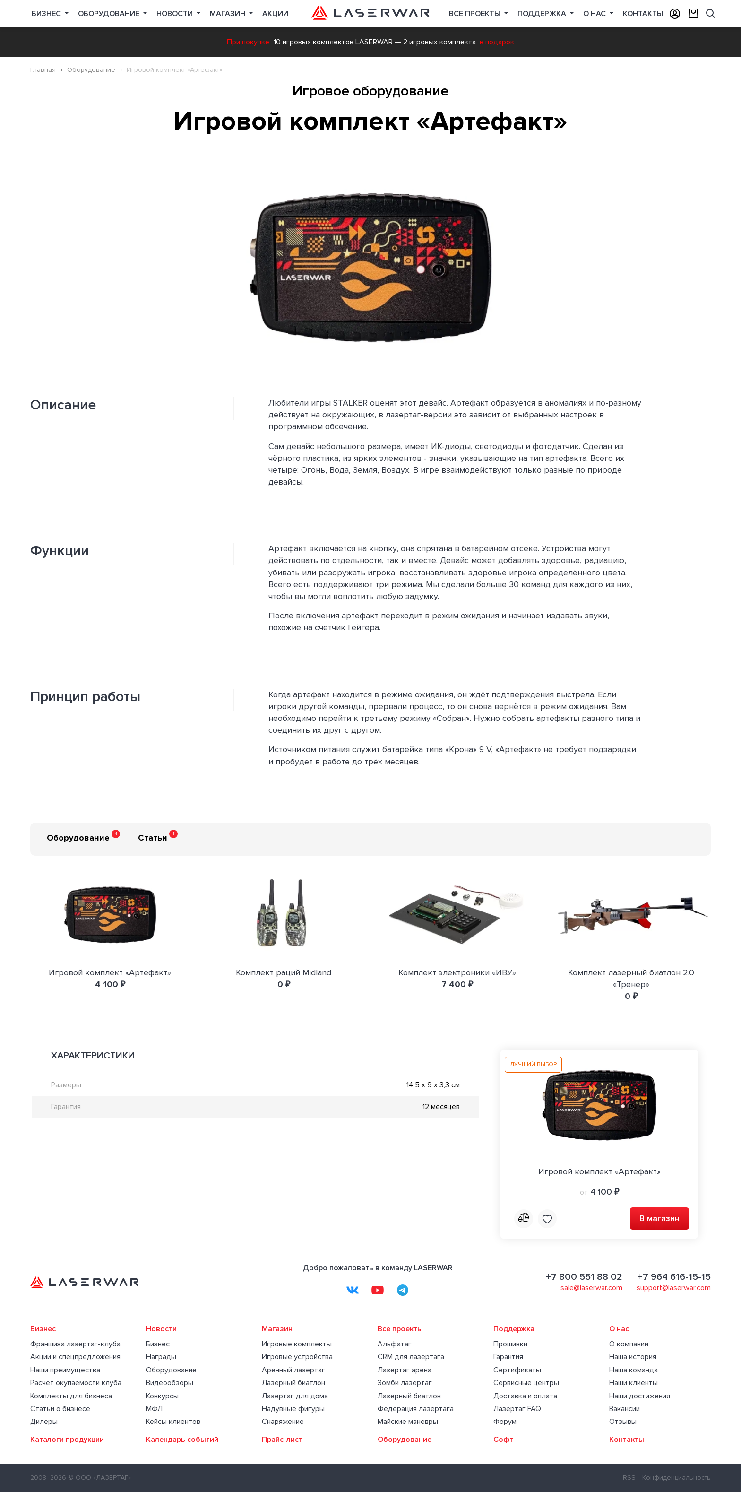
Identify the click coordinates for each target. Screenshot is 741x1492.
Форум (505, 1421)
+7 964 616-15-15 (674, 1277)
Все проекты (400, 1329)
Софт (503, 1439)
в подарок (497, 42)
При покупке (248, 42)
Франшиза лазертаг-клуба (75, 1344)
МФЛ (154, 1409)
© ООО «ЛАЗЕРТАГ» (99, 1478)
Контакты (643, 13)
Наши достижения (639, 1396)
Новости (175, 13)
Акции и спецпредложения (75, 1357)
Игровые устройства (297, 1357)
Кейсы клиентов (173, 1421)
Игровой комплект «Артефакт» (110, 972)
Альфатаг (395, 1344)
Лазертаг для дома (295, 1396)
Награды (161, 1357)
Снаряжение (283, 1421)
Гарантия (508, 1357)
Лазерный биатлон (293, 1383)
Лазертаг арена (404, 1370)
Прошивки (510, 1344)
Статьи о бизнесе (60, 1409)
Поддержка (542, 13)
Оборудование (109, 13)
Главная (43, 70)
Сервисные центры (526, 1383)
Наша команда (633, 1370)
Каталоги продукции (67, 1439)
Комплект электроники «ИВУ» (457, 972)
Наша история (632, 1357)
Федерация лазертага (416, 1409)
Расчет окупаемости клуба (75, 1383)
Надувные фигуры (293, 1409)
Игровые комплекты (297, 1344)
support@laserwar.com (674, 1287)
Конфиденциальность (676, 1478)
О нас (595, 13)
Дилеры (44, 1421)
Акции (275, 13)
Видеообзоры (169, 1383)
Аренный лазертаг (293, 1370)
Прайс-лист (282, 1439)
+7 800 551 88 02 (584, 1277)
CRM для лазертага (411, 1357)
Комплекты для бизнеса (71, 1396)
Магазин (228, 13)
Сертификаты (517, 1370)
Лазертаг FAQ (517, 1409)
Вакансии (624, 1409)
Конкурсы (162, 1396)
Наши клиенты (633, 1383)
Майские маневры (408, 1421)
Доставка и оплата (525, 1396)
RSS (629, 1478)
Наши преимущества (65, 1370)
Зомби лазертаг (405, 1383)
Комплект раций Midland (283, 972)
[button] (702, 157)
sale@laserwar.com (591, 1287)
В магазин (659, 1218)
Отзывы (623, 1421)
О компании (628, 1344)
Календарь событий (182, 1439)
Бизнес (47, 13)
